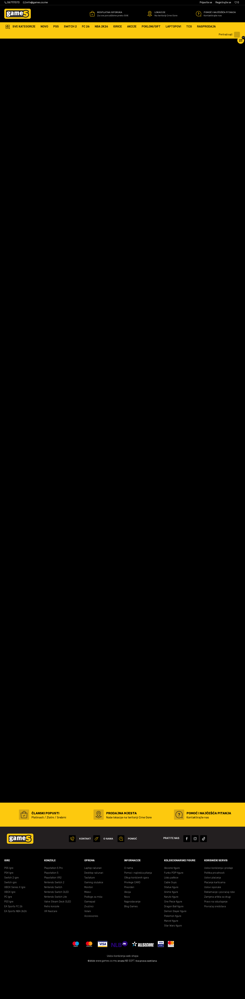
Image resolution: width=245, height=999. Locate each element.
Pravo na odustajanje (216, 934)
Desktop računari (93, 905)
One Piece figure (173, 934)
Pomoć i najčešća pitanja (138, 905)
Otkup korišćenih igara (136, 910)
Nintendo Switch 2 (54, 915)
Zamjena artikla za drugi (217, 929)
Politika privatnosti (214, 905)
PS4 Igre (8, 905)
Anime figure (171, 924)
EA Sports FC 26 (13, 939)
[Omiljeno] (237, 2)
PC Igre (8, 929)
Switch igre (10, 915)
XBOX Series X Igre (14, 920)
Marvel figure (171, 953)
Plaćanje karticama (214, 915)
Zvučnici (89, 939)
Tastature (89, 910)
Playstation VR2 (53, 910)
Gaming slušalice (93, 915)
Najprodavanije (132, 934)
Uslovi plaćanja (212, 910)
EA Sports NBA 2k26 (15, 944)
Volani (87, 944)
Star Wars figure (173, 958)
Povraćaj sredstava (215, 939)
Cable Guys (170, 915)
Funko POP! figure (173, 905)
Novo (127, 929)
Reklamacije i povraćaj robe (219, 924)
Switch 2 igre (11, 910)
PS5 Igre (8, 900)
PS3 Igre (8, 934)
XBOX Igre (9, 924)
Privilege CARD (132, 915)
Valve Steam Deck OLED (57, 934)
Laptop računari (93, 900)
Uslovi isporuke (212, 920)
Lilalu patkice (171, 910)
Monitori (88, 920)
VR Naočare (50, 944)
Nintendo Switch (53, 920)
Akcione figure (172, 900)
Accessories (91, 948)
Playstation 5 (51, 905)
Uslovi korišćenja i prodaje (218, 900)
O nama (128, 900)
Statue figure (171, 920)
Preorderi (129, 920)
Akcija (127, 924)
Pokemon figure (172, 948)
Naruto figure (171, 929)
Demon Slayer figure (175, 944)
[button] (230, 35)
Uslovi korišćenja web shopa (122, 988)
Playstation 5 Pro (53, 900)
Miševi (87, 924)
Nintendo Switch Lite (55, 929)
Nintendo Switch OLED (56, 924)
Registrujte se (223, 2)
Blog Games (131, 939)
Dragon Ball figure (173, 939)
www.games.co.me (106, 993)
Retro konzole (51, 939)
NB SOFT (129, 993)
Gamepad (89, 934)
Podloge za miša (93, 929)
